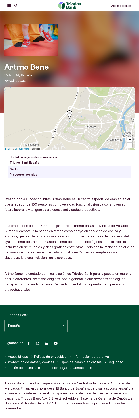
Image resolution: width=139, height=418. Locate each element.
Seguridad (113, 362)
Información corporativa (89, 357)
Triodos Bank (18, 315)
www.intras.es (15, 80)
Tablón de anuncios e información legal (35, 368)
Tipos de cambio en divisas (79, 362)
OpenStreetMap (22, 149)
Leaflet (8, 149)
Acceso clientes (121, 5)
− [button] (130, 145)
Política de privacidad (49, 357)
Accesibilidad (16, 357)
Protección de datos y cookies (29, 362)
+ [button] (130, 140)
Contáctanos (81, 368)
